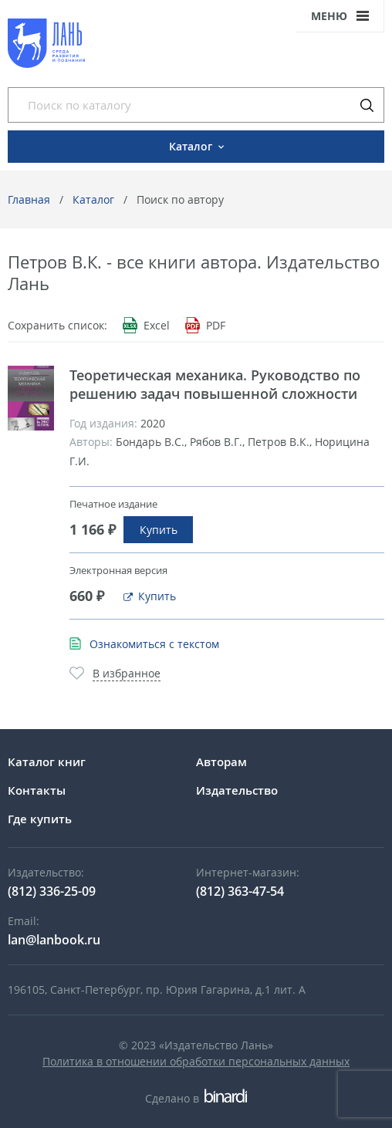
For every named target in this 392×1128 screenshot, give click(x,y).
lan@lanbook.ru (54, 939)
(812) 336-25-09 (52, 891)
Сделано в (195, 1098)
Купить (158, 529)
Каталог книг (47, 761)
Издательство (237, 790)
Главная (29, 199)
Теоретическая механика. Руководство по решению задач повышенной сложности (214, 384)
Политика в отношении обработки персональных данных (196, 1061)
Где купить (40, 818)
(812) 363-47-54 (240, 891)
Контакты (37, 790)
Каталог (93, 199)
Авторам (221, 761)
